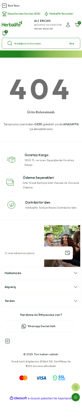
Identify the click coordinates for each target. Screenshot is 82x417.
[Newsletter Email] (37, 253)
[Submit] (67, 253)
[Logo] (12, 24)
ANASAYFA (71, 124)
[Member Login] (68, 24)
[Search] (41, 43)
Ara (71, 43)
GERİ (38, 124)
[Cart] (77, 24)
